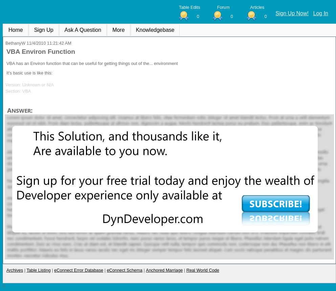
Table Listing (39, 270)
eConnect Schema (124, 270)
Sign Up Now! (292, 13)
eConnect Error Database (78, 270)
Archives (14, 270)
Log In (320, 13)
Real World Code (202, 270)
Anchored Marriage (164, 270)
